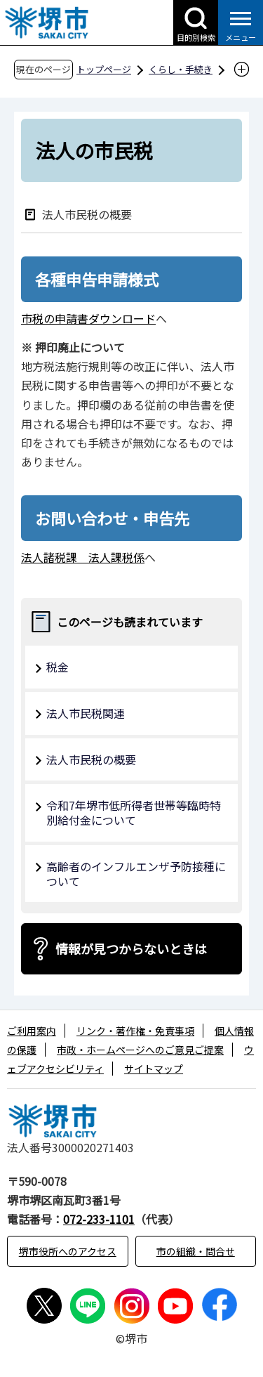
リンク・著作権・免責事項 (135, 1031)
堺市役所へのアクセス (67, 1251)
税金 (57, 666)
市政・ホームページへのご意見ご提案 (140, 1050)
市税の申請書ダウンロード (88, 318)
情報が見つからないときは (131, 948)
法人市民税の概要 (87, 214)
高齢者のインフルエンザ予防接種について (136, 873)
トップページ (103, 69)
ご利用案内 (31, 1031)
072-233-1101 (99, 1218)
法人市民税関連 (85, 713)
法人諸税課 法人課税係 (82, 557)
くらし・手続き (181, 69)
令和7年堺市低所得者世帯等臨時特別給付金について (133, 812)
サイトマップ (153, 1069)
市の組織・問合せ (195, 1251)
